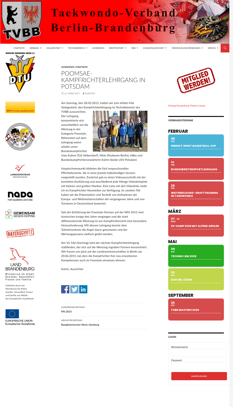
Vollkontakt (53, 48)
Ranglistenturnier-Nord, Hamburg (104, 322)
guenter (90, 93)
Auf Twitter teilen (74, 289)
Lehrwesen (98, 48)
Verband (34, 48)
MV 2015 (104, 309)
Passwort (176, 360)
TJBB (133, 48)
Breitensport (116, 48)
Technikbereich (76, 48)
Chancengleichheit (153, 48)
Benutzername (179, 347)
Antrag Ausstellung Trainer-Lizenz (186, 105)
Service (212, 48)
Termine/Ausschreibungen (186, 48)
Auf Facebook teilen (65, 289)
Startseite (19, 48)
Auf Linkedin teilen (83, 289)
